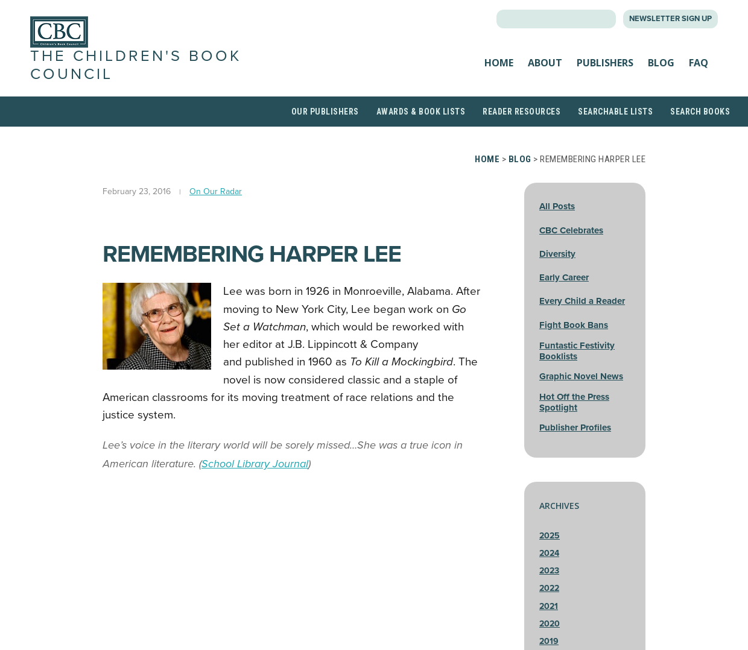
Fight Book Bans (573, 325)
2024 (549, 553)
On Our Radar (215, 191)
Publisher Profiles (575, 427)
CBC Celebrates (571, 230)
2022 (549, 588)
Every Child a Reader (582, 300)
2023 (549, 571)
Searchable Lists (615, 111)
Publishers (605, 62)
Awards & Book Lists (421, 111)
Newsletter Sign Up (670, 19)
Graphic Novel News (581, 376)
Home (498, 62)
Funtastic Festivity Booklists (577, 351)
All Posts (557, 206)
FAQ (698, 62)
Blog (661, 62)
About (545, 62)
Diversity (557, 253)
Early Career (564, 277)
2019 (549, 641)
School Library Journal (254, 463)
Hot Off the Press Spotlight (574, 402)
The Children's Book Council (135, 65)
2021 (548, 606)
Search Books (700, 111)
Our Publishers (325, 111)
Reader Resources (521, 111)
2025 (549, 536)
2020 (549, 624)
